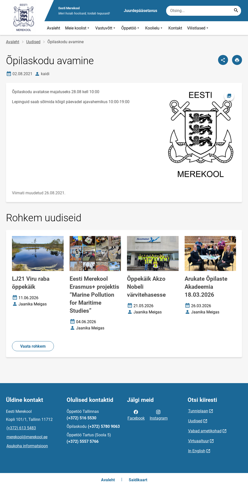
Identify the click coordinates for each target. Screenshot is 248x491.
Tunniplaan (198, 411)
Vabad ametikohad (205, 431)
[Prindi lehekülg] (237, 60)
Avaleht (53, 28)
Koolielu (154, 28)
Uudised (33, 41)
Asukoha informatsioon (27, 446)
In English (196, 451)
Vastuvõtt (105, 28)
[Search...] (236, 10)
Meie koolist (77, 28)
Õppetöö (130, 28)
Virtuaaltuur (198, 441)
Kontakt (175, 28)
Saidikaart (138, 480)
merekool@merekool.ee (26, 437)
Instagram (159, 415)
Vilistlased (198, 28)
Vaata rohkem (33, 346)
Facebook (136, 415)
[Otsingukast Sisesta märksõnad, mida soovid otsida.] (203, 11)
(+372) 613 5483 (21, 428)
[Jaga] (223, 60)
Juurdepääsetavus (140, 10)
